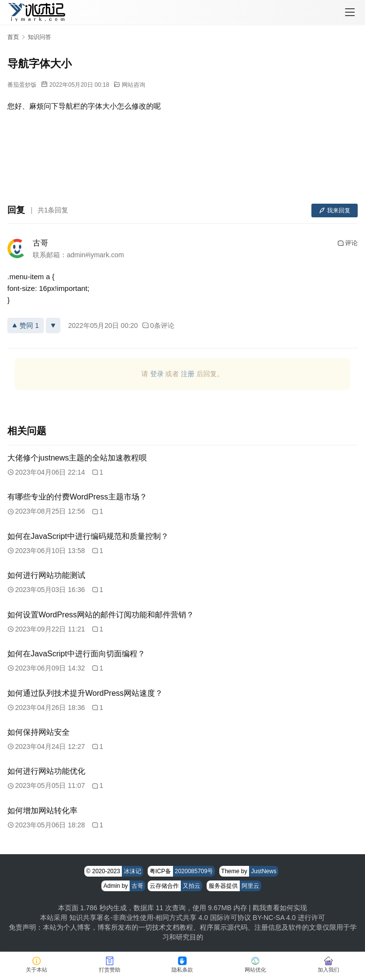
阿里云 (250, 885)
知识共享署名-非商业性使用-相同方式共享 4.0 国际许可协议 (160, 917)
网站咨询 (133, 84)
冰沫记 (132, 871)
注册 (187, 374)
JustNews (263, 871)
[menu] (350, 12)
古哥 (40, 243)
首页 (13, 37)
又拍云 (191, 885)
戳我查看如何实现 (279, 908)
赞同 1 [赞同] (25, 325)
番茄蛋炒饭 (22, 84)
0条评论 (158, 325)
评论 (347, 243)
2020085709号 (194, 871)
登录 (157, 374)
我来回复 (334, 210)
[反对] (53, 325)
